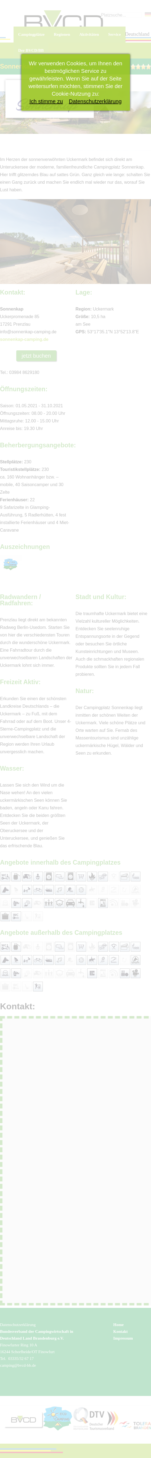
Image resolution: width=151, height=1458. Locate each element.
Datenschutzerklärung (95, 101)
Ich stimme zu (46, 101)
